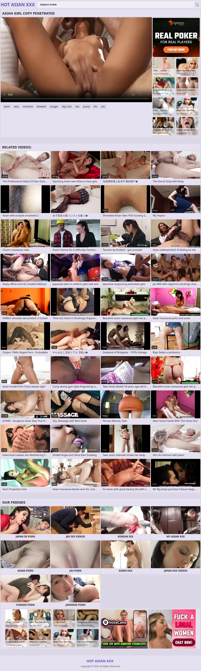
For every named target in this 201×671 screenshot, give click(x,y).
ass (103, 106)
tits (95, 106)
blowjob (41, 106)
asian (7, 106)
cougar (54, 106)
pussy (86, 106)
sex (77, 106)
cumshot (28, 106)
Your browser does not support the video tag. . (76, 59)
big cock (67, 106)
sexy (16, 106)
